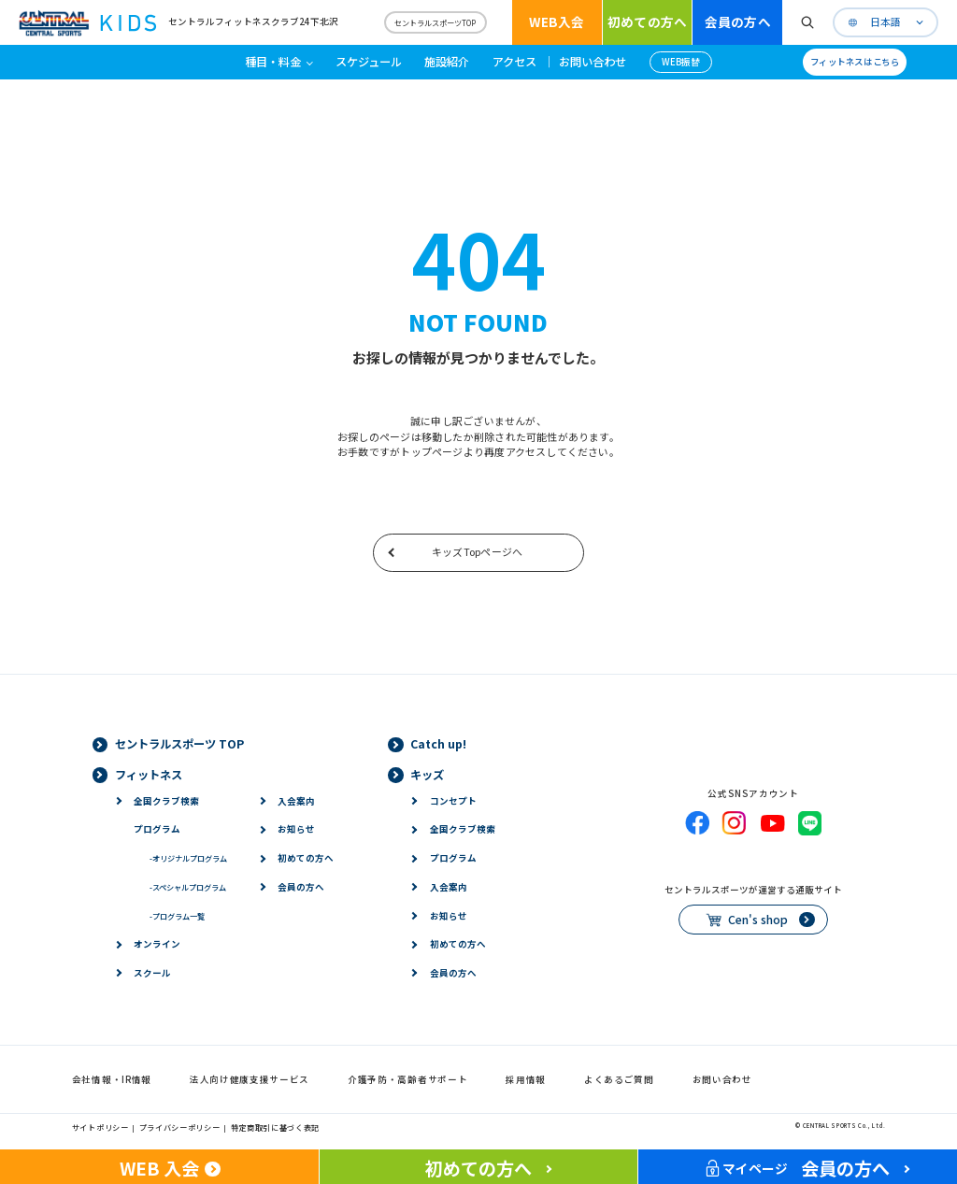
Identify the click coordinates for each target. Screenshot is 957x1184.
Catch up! (438, 743)
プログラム (157, 828)
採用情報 (526, 1079)
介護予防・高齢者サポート (407, 1079)
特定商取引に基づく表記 (276, 1127)
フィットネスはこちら (854, 61)
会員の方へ (738, 21)
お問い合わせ (592, 61)
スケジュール (369, 61)
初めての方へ (647, 21)
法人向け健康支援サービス (249, 1079)
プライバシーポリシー (180, 1127)
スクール (152, 972)
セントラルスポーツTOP (435, 22)
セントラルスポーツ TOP (179, 743)
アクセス (514, 61)
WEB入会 (556, 21)
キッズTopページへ (477, 551)
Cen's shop (758, 919)
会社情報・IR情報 (111, 1079)
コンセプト (453, 800)
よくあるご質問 (619, 1079)
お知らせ (296, 828)
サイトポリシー (100, 1127)
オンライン (157, 943)
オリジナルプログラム (188, 857)
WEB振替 (681, 61)
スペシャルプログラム (188, 886)
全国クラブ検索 (166, 800)
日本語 (885, 22)
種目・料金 (273, 61)
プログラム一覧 (177, 915)
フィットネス (148, 774)
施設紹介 (446, 61)
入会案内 (296, 800)
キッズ (427, 774)
